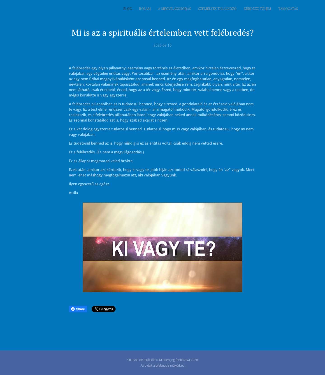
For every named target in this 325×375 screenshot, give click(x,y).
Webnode (162, 365)
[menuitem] (263, 9)
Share (78, 309)
